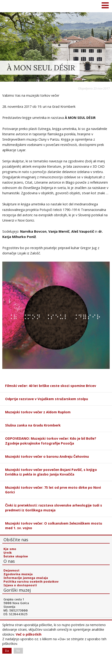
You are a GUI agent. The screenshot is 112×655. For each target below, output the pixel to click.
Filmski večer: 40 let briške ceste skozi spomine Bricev (50, 385)
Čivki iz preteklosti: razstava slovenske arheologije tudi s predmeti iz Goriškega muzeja (53, 507)
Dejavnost (11, 570)
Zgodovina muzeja (18, 574)
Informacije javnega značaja (25, 578)
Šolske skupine (15, 556)
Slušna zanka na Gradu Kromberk (33, 425)
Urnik (7, 553)
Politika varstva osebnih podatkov (31, 582)
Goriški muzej (9, 6)
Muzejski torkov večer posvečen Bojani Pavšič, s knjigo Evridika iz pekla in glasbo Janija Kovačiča (51, 471)
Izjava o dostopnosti (20, 585)
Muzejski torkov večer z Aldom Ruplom (38, 412)
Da (7, 651)
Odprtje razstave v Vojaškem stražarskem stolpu (46, 399)
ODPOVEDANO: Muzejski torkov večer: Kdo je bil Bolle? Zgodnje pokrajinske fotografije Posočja (50, 440)
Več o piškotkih (28, 634)
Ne (18, 651)
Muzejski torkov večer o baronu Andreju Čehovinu (47, 456)
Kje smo (9, 549)
